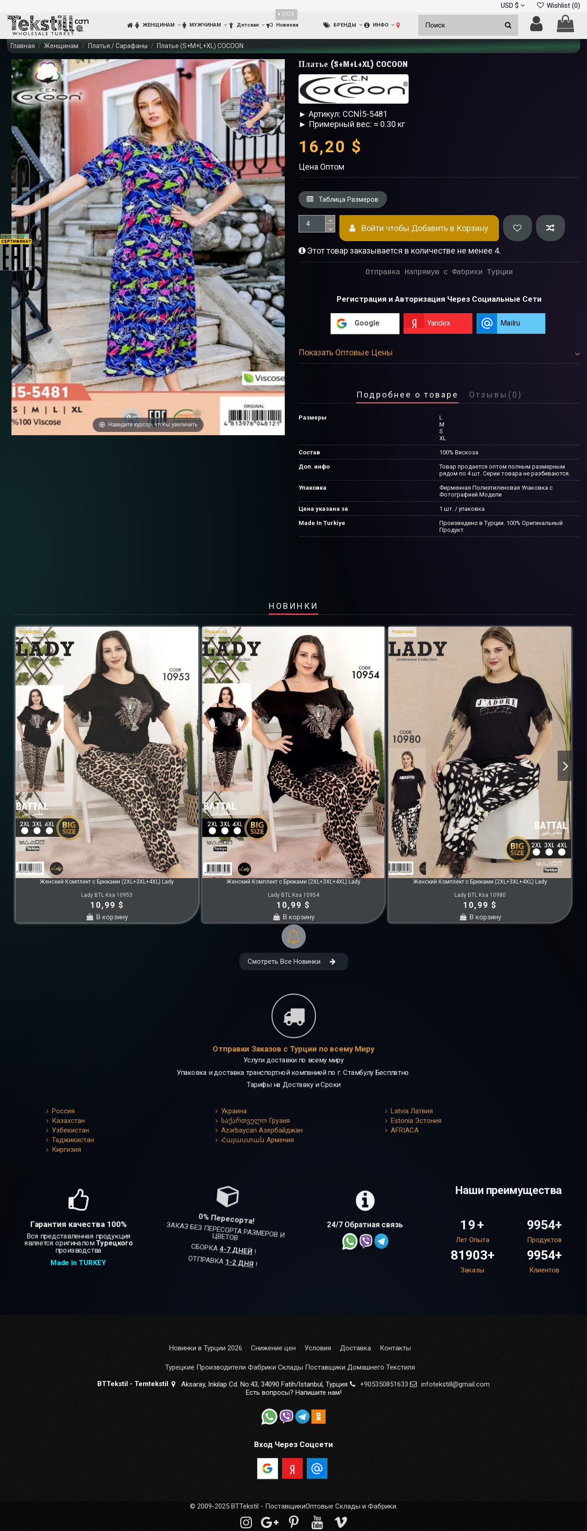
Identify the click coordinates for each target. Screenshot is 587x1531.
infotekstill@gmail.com (455, 1384)
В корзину (107, 917)
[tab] (439, 354)
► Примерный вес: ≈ (338, 124)
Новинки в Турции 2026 (205, 1348)
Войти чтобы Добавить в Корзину (418, 228)
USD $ (513, 5)
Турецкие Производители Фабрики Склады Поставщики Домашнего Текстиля (290, 1367)
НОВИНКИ (293, 606)
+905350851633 (384, 1384)
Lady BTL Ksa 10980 (480, 895)
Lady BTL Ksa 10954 (293, 895)
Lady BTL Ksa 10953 (107, 895)
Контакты (395, 1348)
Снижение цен (273, 1348)
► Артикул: (320, 114)
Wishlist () (558, 5)
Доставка (355, 1348)
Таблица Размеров (342, 199)
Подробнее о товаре (407, 395)
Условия (318, 1348)
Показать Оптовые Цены (439, 352)
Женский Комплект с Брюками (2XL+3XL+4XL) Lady (107, 882)
